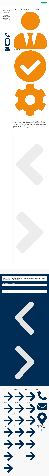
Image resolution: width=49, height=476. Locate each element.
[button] (24, 318)
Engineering (27, 2)
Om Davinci (31, 2)
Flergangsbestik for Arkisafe (6, 10)
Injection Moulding (21, 2)
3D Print (17, 2)
